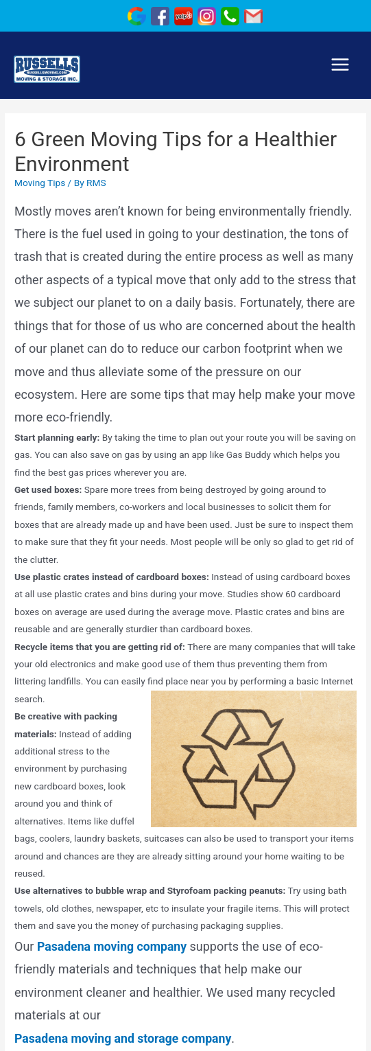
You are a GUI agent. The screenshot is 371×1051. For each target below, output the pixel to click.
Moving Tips (39, 182)
